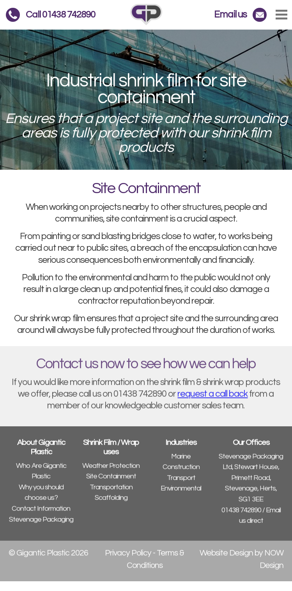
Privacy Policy (128, 558)
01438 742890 (241, 514)
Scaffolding (111, 502)
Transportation (111, 492)
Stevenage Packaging (41, 524)
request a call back (212, 398)
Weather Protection (111, 470)
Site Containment (111, 481)
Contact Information (41, 513)
